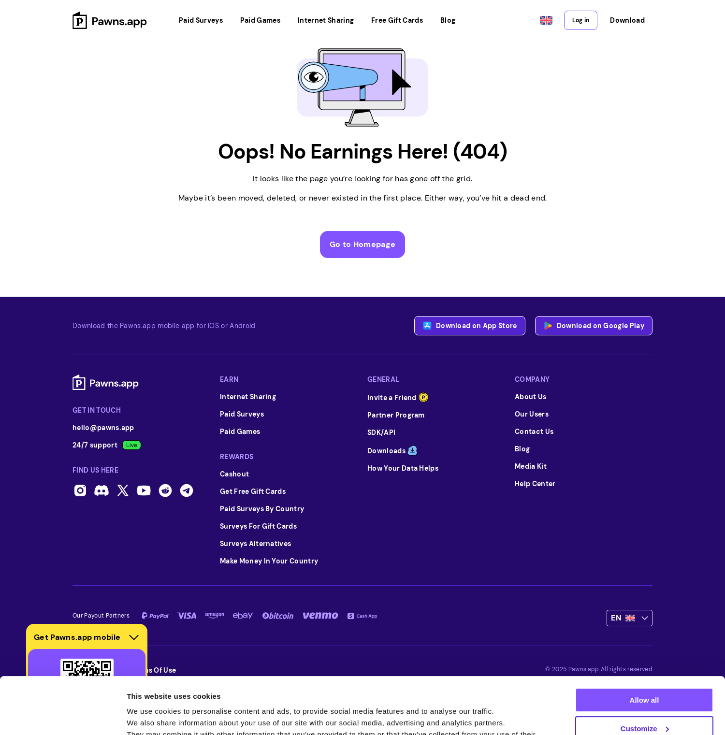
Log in (580, 20)
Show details (149, 716)
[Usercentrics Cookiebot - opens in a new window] (62, 716)
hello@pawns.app (103, 427)
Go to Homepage (362, 244)
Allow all (644, 643)
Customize (645, 671)
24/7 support (106, 445)
